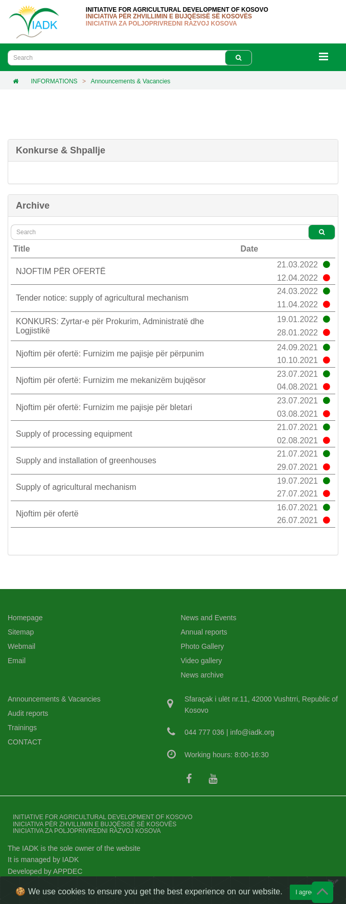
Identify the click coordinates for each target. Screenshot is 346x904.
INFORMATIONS (54, 81)
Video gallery (201, 661)
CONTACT (25, 742)
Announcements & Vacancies (130, 81)
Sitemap (21, 632)
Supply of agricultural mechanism (76, 487)
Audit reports (28, 713)
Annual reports (204, 632)
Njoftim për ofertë (47, 513)
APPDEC (68, 871)
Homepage (25, 618)
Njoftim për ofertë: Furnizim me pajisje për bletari (104, 407)
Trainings (22, 728)
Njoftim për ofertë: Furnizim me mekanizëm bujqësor (111, 380)
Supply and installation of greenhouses (86, 460)
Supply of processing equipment (74, 434)
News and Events (209, 618)
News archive (202, 675)
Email (17, 661)
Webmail (21, 646)
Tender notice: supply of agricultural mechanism (102, 297)
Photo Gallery (202, 646)
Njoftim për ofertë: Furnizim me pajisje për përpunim (110, 353)
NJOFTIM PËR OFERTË (61, 271)
